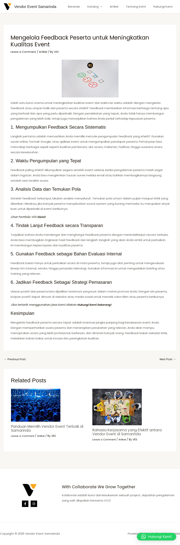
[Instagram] (34, 504)
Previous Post (15, 360)
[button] (107, 6)
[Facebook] (25, 504)
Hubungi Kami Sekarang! (95, 305)
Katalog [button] (101, 6)
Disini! (41, 217)
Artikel (119, 7)
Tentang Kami (139, 7)
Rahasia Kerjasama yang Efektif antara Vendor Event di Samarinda (130, 432)
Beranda (82, 7)
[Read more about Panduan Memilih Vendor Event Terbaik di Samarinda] (35, 405)
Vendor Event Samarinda (35, 7)
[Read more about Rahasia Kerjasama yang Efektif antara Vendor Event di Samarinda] (117, 407)
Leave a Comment (24, 52)
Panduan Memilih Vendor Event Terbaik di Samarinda (48, 428)
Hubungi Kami (163, 7)
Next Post (167, 360)
